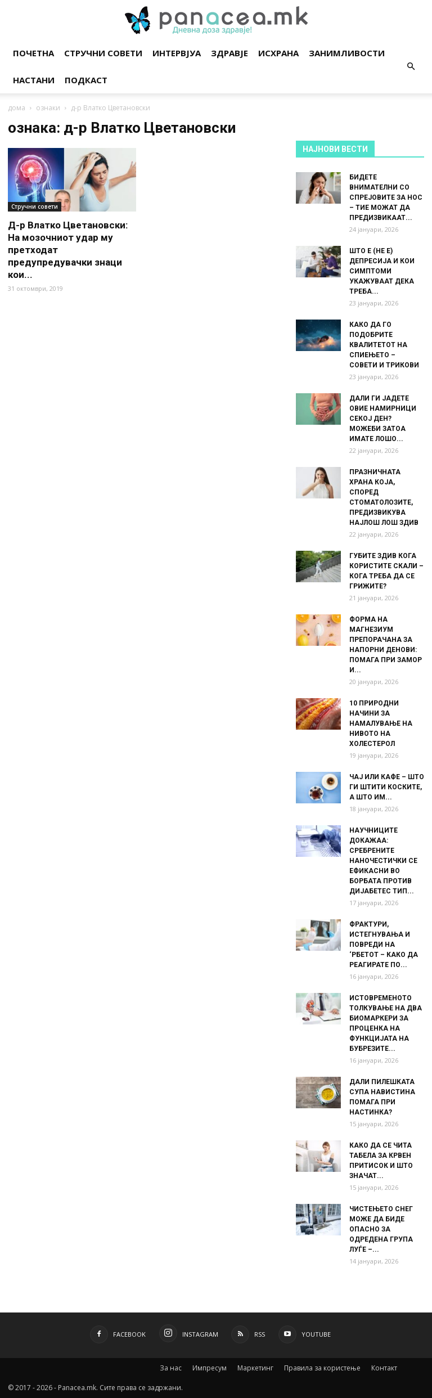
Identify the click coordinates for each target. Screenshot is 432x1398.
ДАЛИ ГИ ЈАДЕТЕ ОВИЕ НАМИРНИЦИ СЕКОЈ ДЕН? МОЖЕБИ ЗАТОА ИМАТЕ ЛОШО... (382, 418)
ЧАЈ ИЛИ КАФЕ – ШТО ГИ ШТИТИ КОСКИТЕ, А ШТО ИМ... (386, 787)
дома (16, 108)
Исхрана (278, 53)
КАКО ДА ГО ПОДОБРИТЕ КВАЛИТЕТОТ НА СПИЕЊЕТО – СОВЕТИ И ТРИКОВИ (384, 345)
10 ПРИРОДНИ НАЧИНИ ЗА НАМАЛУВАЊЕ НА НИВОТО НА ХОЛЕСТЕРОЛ (380, 723)
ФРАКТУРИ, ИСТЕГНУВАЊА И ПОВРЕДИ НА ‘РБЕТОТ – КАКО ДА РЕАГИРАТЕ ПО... (383, 944)
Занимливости (347, 53)
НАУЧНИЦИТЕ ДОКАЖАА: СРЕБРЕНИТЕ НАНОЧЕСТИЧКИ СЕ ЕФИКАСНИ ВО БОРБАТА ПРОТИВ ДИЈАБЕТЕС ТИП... (383, 860)
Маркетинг (255, 1368)
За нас (171, 1368)
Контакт (384, 1368)
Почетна (33, 53)
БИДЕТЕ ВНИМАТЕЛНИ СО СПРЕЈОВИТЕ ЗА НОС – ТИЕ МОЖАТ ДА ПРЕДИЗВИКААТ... (385, 197)
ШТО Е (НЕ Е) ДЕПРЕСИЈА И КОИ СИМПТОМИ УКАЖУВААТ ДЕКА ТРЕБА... (382, 271)
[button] (410, 66)
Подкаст (86, 80)
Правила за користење (322, 1368)
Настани (34, 80)
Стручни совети (103, 53)
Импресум (209, 1368)
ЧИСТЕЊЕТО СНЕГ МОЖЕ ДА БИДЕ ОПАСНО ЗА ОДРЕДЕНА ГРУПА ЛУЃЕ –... (381, 1229)
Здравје (229, 53)
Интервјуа (176, 53)
